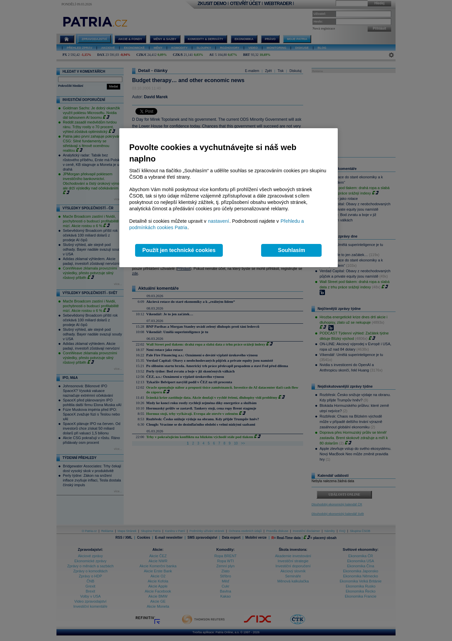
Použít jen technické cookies (179, 250)
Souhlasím (291, 250)
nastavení (218, 221)
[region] (228, 197)
